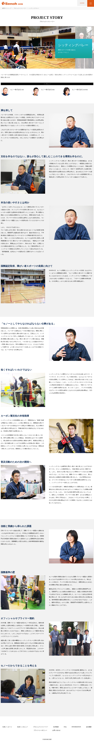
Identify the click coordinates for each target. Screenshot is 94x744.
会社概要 (88, 727)
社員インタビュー (22, 727)
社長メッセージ (7, 727)
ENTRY (80, 3)
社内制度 (56, 727)
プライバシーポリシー (40, 730)
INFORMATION (76, 727)
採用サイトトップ (6, 8)
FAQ (65, 727)
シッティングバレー (34, 8)
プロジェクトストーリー (20, 8)
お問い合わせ (56, 730)
